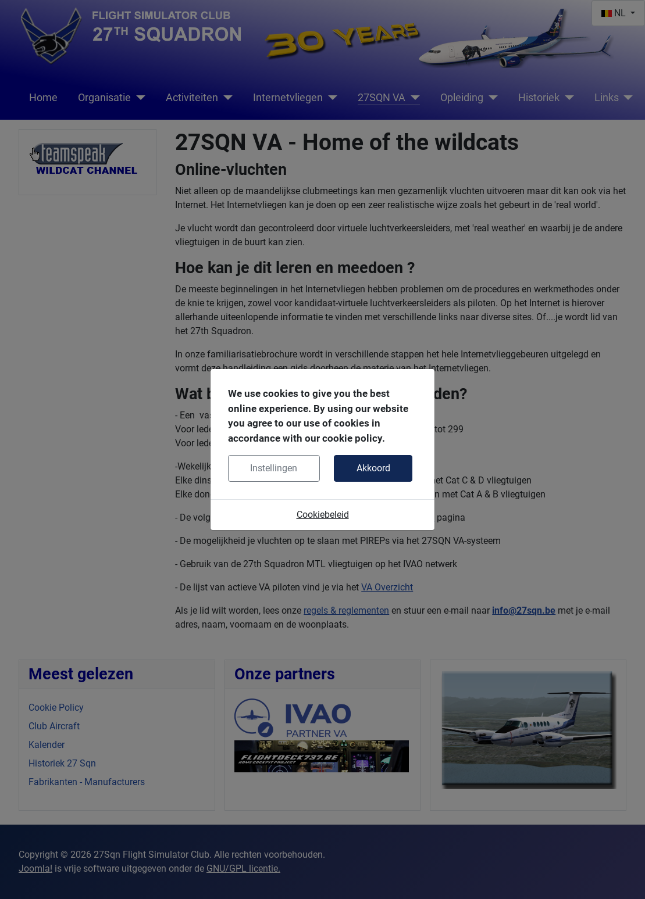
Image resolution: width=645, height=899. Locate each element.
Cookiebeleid (323, 514)
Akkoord (373, 468)
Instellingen (273, 468)
